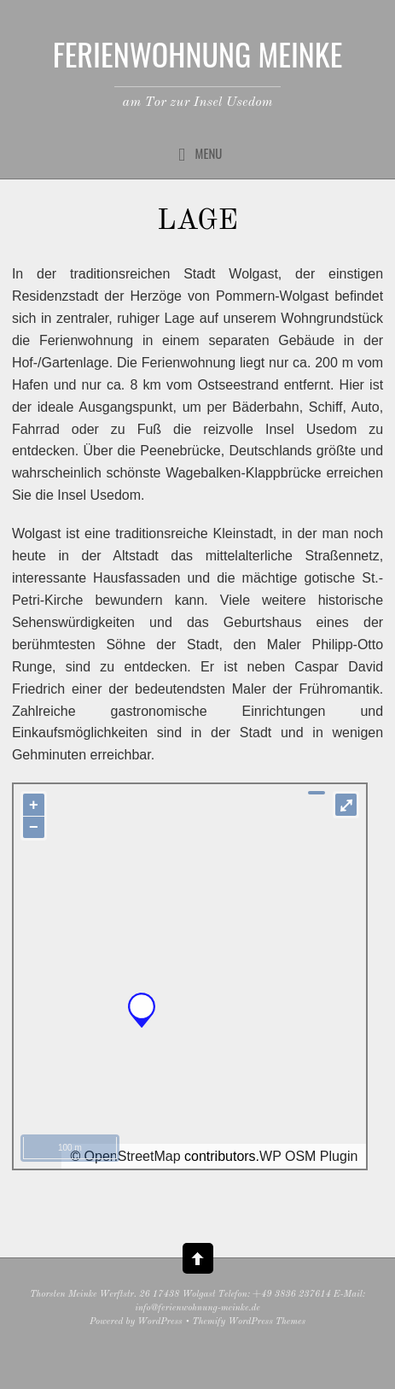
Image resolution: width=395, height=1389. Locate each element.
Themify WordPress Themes (248, 1322)
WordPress (160, 1322)
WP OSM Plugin (308, 1156)
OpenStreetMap (132, 1156)
